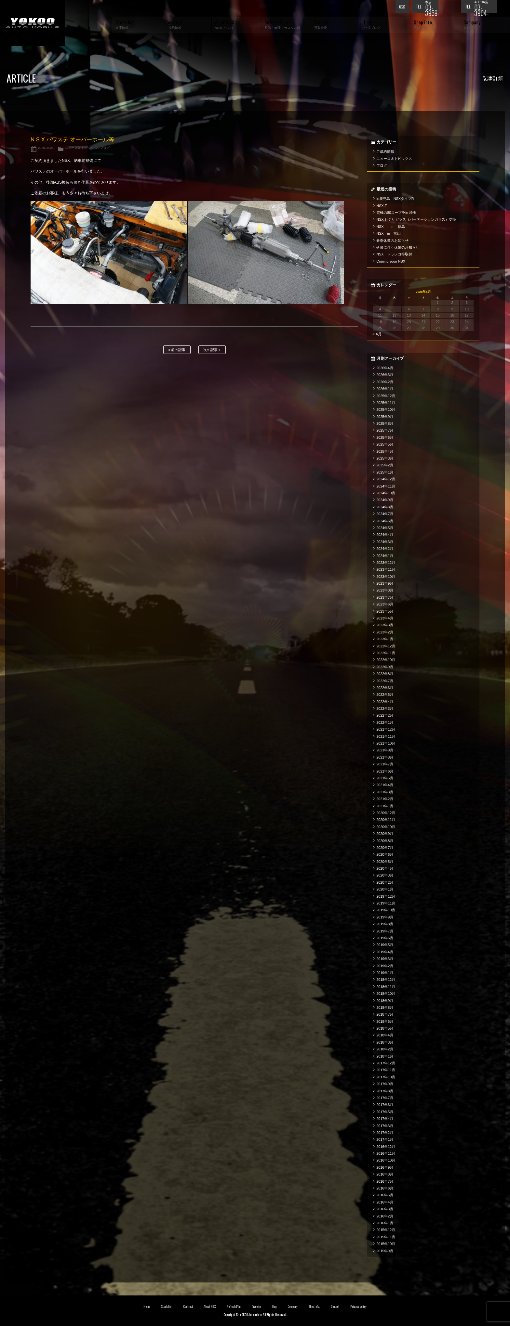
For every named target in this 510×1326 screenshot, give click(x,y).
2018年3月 (384, 1042)
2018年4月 (384, 1035)
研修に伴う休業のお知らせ (397, 247)
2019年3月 (384, 959)
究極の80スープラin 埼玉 (396, 212)
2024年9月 (384, 500)
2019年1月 (384, 973)
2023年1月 (384, 639)
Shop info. (314, 1306)
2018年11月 (385, 987)
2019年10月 (385, 910)
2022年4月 (384, 702)
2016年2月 (384, 1216)
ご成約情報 (385, 151)
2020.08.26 (46, 148)
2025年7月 (384, 430)
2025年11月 (385, 403)
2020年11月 (385, 820)
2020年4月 (384, 868)
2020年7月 (384, 848)
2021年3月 (384, 792)
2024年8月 (384, 507)
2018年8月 (384, 1007)
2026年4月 (384, 368)
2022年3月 (384, 708)
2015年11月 (385, 1237)
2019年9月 (384, 917)
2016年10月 (385, 1160)
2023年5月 (384, 611)
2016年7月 (384, 1181)
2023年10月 (385, 576)
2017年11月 (385, 1070)
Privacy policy (358, 1306)
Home (146, 1306)
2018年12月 (385, 980)
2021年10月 (385, 743)
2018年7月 (384, 1014)
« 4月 (377, 334)
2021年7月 (384, 764)
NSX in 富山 (388, 233)
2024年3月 (384, 542)
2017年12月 (385, 1063)
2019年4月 (384, 952)
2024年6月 (384, 521)
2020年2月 (384, 882)
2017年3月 (384, 1126)
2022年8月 (384, 674)
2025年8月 (384, 423)
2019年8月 (384, 924)
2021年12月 (385, 729)
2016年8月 (384, 1174)
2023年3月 (384, 625)
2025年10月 (385, 409)
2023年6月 (384, 604)
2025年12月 (385, 396)
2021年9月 (384, 750)
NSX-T (381, 206)
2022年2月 (384, 715)
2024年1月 (384, 556)
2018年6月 (384, 1021)
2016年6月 (384, 1188)
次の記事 (212, 350)
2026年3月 (384, 375)
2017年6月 (384, 1105)
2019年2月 (384, 966)
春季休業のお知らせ (392, 240)
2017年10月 (385, 1077)
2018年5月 (384, 1028)
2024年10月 (385, 493)
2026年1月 (384, 389)
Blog (274, 1306)
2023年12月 (385, 563)
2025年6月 (384, 437)
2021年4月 (384, 785)
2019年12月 (385, 896)
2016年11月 (385, 1153)
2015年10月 (385, 1244)
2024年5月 (384, 528)
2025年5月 (384, 444)
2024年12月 (385, 479)
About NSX (210, 1306)
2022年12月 (385, 646)
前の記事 (176, 350)
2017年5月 (384, 1112)
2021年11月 (385, 736)
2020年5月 (384, 862)
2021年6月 (384, 771)
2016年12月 (385, 1147)
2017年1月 (384, 1139)
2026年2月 (384, 382)
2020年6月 (384, 854)
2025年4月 (384, 451)
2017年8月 (384, 1091)
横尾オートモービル (32, 23)
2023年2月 (384, 632)
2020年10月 (385, 827)
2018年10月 (385, 993)
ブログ (105, 148)
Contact (335, 1306)
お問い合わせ (404, 8)
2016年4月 (384, 1202)
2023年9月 (384, 583)
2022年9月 (384, 667)
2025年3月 (384, 458)
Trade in (256, 1306)
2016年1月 (384, 1223)
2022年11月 (385, 653)
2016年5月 (384, 1195)
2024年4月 (384, 535)
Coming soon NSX (390, 261)
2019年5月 (384, 945)
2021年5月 (384, 778)
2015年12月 (385, 1230)
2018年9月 (384, 1001)
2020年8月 (384, 841)
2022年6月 (384, 688)
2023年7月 (384, 597)
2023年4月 (384, 618)
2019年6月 (384, 938)
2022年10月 (385, 660)
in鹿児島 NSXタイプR (395, 199)
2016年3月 (384, 1209)
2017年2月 (384, 1133)
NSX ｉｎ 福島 (390, 226)
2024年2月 (384, 549)
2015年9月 (384, 1251)
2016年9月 (384, 1167)
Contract (188, 1306)
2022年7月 (384, 681)
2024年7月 (384, 514)
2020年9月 (384, 834)
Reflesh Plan (234, 1306)
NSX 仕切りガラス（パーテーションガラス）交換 (416, 219)
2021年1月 (384, 806)
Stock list (166, 1306)
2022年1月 (384, 722)
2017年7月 (384, 1098)
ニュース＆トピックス (81, 148)
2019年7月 (384, 931)
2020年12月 (385, 813)
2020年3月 (384, 875)
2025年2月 (384, 465)
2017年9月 (384, 1084)
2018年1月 (384, 1056)
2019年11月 (385, 903)
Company (293, 1306)
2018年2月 (384, 1049)
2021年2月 (384, 799)
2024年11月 (385, 486)
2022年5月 (384, 694)
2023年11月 (385, 569)
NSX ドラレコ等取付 (394, 254)
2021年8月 (384, 757)
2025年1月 (384, 472)
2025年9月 (384, 417)
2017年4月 (384, 1119)
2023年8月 (384, 590)
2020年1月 (384, 889)
